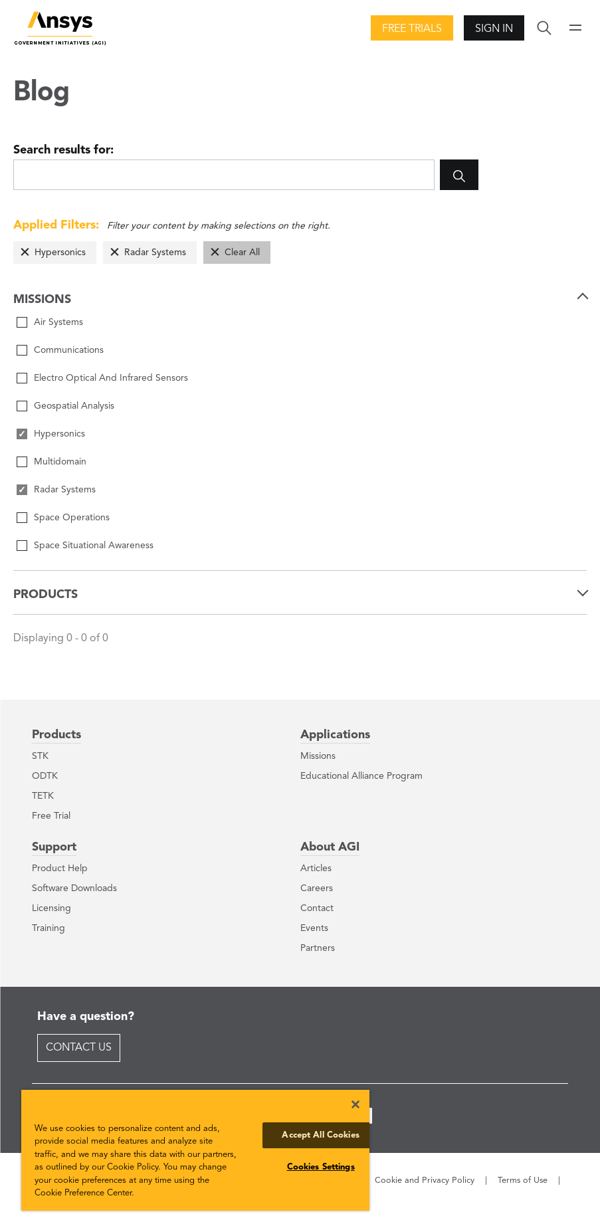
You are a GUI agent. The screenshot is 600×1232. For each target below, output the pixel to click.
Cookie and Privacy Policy (424, 1180)
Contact (317, 908)
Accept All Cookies (320, 1135)
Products (56, 735)
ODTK (45, 776)
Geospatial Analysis (74, 406)
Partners (317, 948)
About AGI (329, 847)
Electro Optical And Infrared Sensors (111, 378)
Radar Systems (155, 252)
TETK (43, 796)
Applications (335, 735)
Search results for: (63, 150)
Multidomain (60, 461)
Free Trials (412, 29)
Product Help (60, 868)
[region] (195, 1150)
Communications (69, 350)
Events (314, 928)
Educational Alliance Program (361, 776)
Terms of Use (523, 1180)
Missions (318, 756)
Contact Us (79, 1048)
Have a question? (85, 1017)
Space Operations (72, 517)
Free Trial (51, 816)
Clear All (242, 252)
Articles (316, 868)
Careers (316, 888)
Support (54, 847)
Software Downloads (74, 888)
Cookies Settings (321, 1167)
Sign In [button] (494, 29)
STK (40, 756)
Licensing (51, 908)
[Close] (355, 1104)
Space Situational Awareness (93, 545)
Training (48, 928)
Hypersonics (60, 252)
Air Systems (58, 322)
